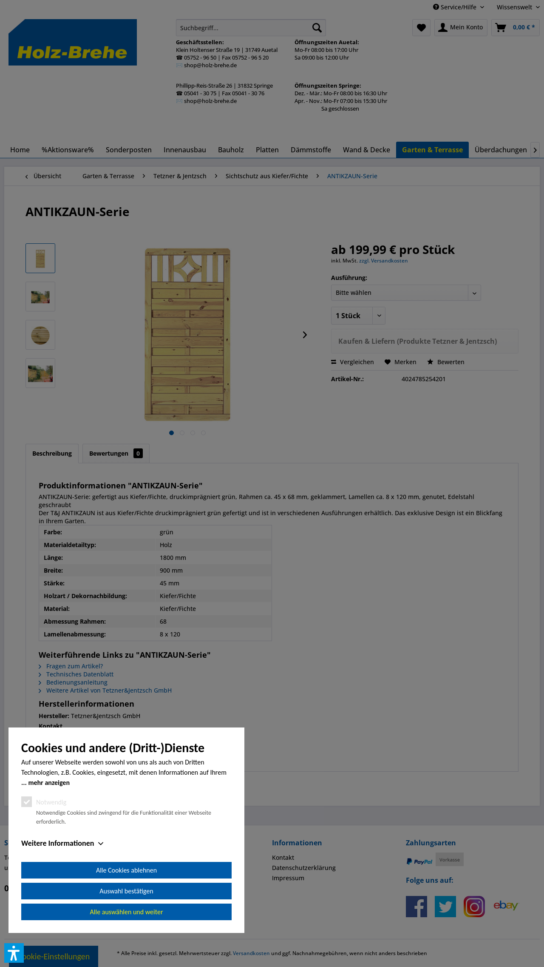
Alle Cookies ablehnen (126, 870)
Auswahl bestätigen (126, 891)
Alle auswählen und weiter (126, 912)
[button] (14, 953)
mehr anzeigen (49, 783)
